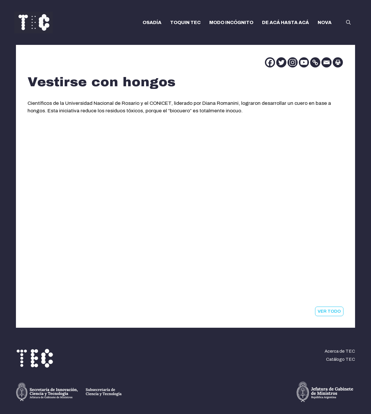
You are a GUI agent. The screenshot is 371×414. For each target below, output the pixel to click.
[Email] (326, 62)
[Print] (338, 62)
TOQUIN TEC (185, 22)
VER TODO (329, 311)
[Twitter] (281, 62)
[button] (348, 22)
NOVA (325, 22)
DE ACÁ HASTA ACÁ (285, 22)
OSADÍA (152, 22)
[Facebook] (270, 62)
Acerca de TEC (340, 351)
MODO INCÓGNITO (231, 22)
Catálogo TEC (340, 359)
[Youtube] (304, 62)
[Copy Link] (315, 62)
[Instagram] (293, 62)
